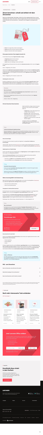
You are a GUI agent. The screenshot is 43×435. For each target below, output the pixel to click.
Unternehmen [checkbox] (34, 400)
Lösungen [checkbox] (4, 400)
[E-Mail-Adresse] (15, 348)
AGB (16, 351)
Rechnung (32, 195)
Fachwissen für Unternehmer (16, 402)
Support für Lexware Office (26, 402)
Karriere (33, 407)
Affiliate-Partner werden (25, 408)
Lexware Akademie (15, 405)
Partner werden (24, 407)
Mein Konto (23, 414)
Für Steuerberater (24, 405)
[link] (6, 390)
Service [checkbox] (23, 400)
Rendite (13, 91)
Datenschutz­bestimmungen (10, 351)
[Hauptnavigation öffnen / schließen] (39, 1)
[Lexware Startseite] (6, 1)
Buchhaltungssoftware (6, 405)
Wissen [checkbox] (14, 400)
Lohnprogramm (5, 407)
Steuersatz (18, 144)
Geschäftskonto (5, 408)
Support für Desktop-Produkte (25, 411)
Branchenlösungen (5, 410)
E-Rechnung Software (6, 402)
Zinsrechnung (36, 180)
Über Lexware (34, 402)
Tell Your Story (15, 407)
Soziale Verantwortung (35, 405)
